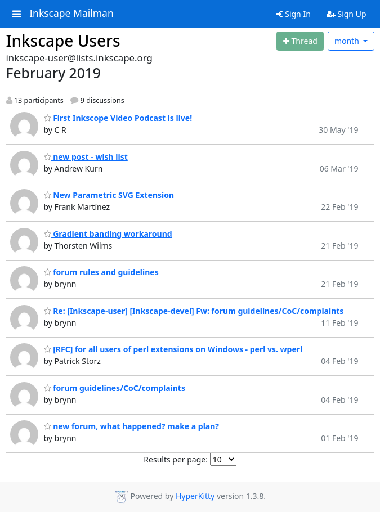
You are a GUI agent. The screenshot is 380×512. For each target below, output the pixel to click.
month (347, 40)
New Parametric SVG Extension (109, 195)
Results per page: (176, 459)
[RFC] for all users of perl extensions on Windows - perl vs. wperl (173, 349)
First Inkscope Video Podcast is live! (118, 118)
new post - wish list (86, 156)
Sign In (293, 13)
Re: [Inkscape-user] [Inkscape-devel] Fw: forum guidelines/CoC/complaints (194, 311)
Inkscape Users (63, 40)
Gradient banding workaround (108, 233)
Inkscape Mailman (71, 13)
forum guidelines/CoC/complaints (114, 388)
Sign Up (346, 13)
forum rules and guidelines (101, 272)
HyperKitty (195, 496)
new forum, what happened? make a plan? (132, 426)
